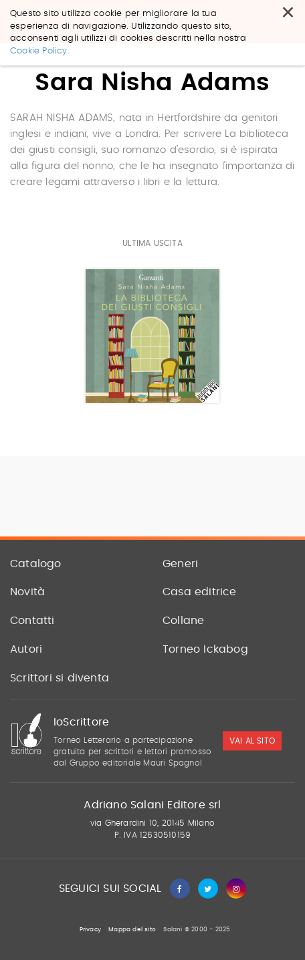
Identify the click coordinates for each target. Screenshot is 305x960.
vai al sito (252, 741)
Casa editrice (200, 592)
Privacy (90, 930)
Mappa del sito (132, 930)
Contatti (32, 620)
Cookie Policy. (40, 51)
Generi (180, 563)
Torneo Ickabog (205, 649)
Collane (183, 620)
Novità (27, 592)
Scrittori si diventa (59, 678)
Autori (26, 649)
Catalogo (36, 563)
